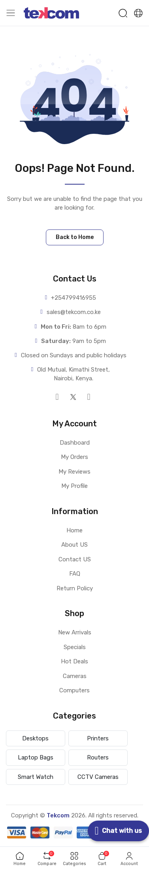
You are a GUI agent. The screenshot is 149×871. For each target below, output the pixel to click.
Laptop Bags (35, 757)
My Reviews (74, 471)
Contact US (74, 559)
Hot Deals (74, 661)
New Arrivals (74, 632)
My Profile (74, 485)
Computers (74, 690)
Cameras (75, 676)
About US (74, 544)
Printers (98, 738)
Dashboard (75, 442)
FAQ (74, 573)
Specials (75, 647)
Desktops (35, 738)
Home (74, 530)
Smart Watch (35, 776)
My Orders (74, 457)
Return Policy (75, 588)
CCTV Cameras (98, 776)
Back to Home (75, 237)
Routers (98, 757)
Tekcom (58, 815)
